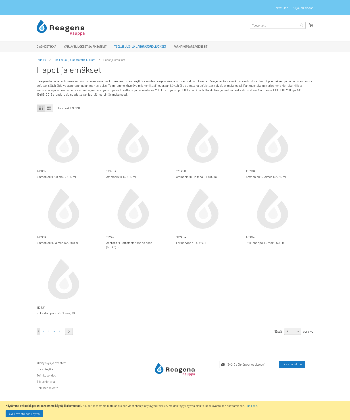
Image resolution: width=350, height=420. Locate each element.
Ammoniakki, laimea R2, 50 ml (266, 177)
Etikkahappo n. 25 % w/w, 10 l (56, 313)
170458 (181, 171)
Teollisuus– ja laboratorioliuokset (74, 60)
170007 (41, 171)
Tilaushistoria (46, 381)
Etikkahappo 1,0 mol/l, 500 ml (265, 243)
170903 (111, 171)
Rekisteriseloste (47, 388)
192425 (111, 237)
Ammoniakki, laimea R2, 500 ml (58, 243)
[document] (176, 410)
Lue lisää (251, 406)
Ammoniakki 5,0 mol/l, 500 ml (56, 177)
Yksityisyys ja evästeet (52, 363)
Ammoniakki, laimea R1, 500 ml (196, 177)
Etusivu (41, 60)
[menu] (175, 46)
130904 (251, 171)
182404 (181, 237)
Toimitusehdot (46, 375)
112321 (41, 307)
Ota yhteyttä (45, 369)
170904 (41, 237)
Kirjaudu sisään (303, 8)
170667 (250, 237)
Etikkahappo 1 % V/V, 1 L (192, 243)
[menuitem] (46, 46)
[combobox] (278, 25)
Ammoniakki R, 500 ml (121, 177)
